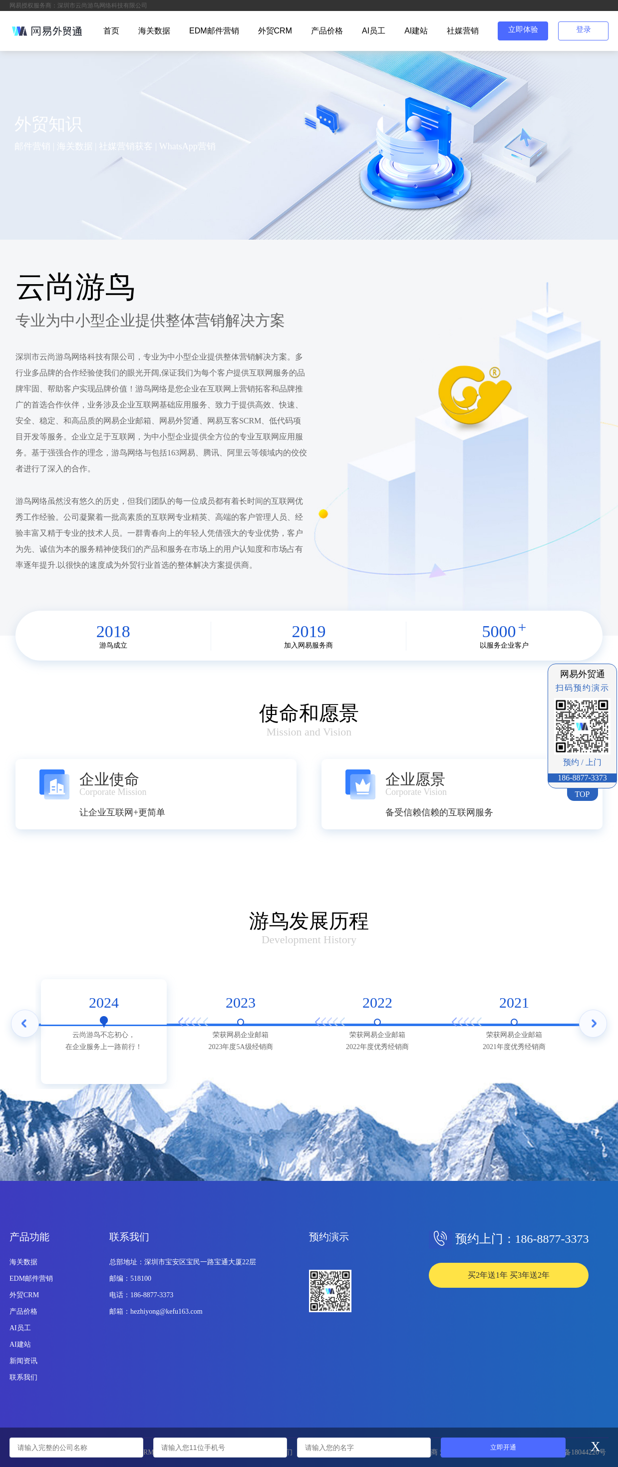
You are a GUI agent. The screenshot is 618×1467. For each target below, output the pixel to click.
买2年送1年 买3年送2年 (509, 1275)
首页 (111, 30)
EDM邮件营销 (214, 30)
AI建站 (416, 30)
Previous (24, 1026)
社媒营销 (463, 30)
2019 (308, 631)
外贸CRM (275, 30)
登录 (583, 29)
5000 (499, 631)
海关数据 (154, 30)
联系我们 (23, 1377)
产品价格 (327, 30)
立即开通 (503, 1447)
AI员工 (373, 30)
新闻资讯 (23, 1361)
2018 (113, 631)
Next (593, 1026)
